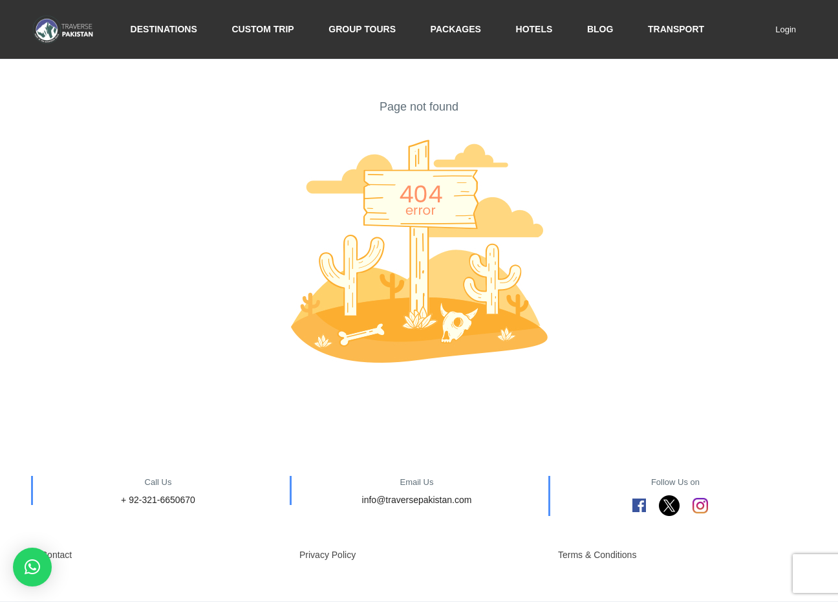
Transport (676, 29)
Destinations (164, 29)
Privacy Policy (327, 555)
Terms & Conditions (597, 555)
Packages (456, 29)
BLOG (600, 29)
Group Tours (362, 29)
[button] (32, 567)
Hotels (534, 29)
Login (785, 29)
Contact (56, 555)
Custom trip (262, 29)
